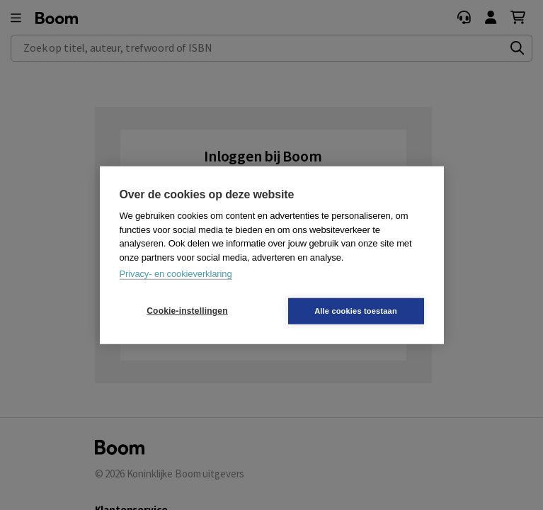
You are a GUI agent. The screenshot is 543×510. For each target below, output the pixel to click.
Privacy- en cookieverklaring (176, 273)
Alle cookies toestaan (355, 310)
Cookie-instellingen (187, 311)
